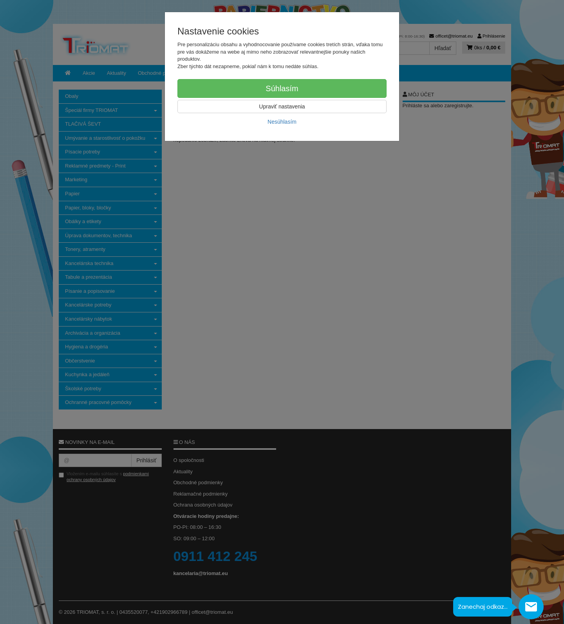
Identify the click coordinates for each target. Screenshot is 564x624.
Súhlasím (282, 88)
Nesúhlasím (282, 122)
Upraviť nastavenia (282, 106)
